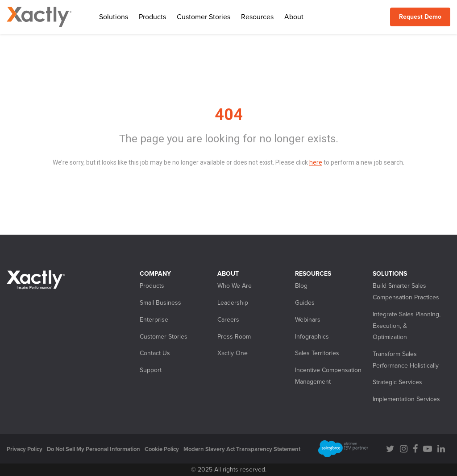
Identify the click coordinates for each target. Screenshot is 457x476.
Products (152, 17)
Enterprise (154, 319)
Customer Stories (203, 17)
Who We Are (234, 285)
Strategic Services (397, 382)
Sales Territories (317, 353)
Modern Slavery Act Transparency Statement (241, 449)
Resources (257, 17)
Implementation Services (406, 399)
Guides (305, 302)
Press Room (234, 336)
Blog (301, 285)
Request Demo (420, 16)
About (293, 17)
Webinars (307, 319)
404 (229, 114)
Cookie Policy (162, 449)
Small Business (160, 302)
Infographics (312, 336)
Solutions (113, 17)
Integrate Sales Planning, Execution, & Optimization (406, 326)
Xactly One (232, 353)
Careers (228, 319)
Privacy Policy (24, 449)
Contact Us (155, 353)
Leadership (232, 302)
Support (151, 370)
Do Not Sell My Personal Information (93, 449)
